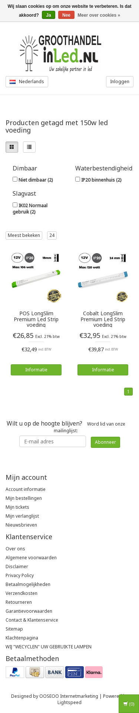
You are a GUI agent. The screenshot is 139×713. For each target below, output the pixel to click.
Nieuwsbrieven (21, 525)
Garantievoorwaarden (29, 611)
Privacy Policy (20, 575)
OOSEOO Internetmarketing (68, 696)
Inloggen (119, 81)
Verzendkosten (21, 593)
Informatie (36, 370)
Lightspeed (69, 702)
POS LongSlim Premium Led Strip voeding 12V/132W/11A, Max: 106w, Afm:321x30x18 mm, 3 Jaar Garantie (36, 318)
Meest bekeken (24, 235)
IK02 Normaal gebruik (30, 208)
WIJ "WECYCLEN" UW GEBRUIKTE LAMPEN (49, 647)
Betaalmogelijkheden (28, 584)
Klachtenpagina (22, 638)
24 (51, 235)
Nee (66, 15)
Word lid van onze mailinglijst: (66, 426)
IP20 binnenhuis (101, 180)
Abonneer (105, 442)
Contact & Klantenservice (32, 620)
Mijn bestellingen (24, 498)
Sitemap (14, 629)
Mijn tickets (17, 507)
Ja (48, 15)
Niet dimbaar (36, 180)
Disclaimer (17, 566)
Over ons (15, 549)
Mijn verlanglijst (22, 516)
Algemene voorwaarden (31, 557)
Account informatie (26, 489)
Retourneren (19, 602)
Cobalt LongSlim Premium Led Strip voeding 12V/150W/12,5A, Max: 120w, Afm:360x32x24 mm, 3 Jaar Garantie (103, 318)
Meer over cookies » (98, 15)
